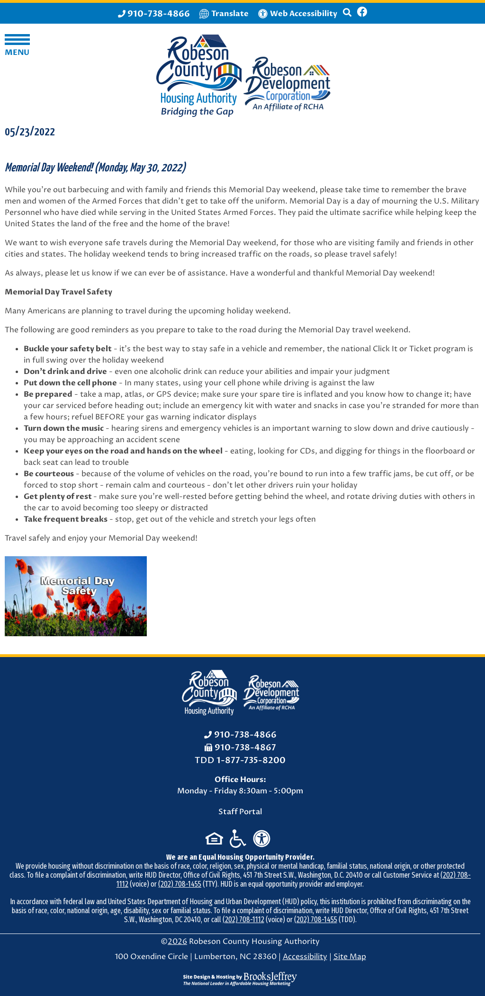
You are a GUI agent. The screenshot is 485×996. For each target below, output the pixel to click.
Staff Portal (240, 812)
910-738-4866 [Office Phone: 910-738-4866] (245, 735)
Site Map (349, 957)
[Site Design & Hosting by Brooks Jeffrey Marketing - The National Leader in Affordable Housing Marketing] (240, 979)
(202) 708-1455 (179, 884)
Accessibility (305, 957)
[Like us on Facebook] (362, 13)
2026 (177, 941)
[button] (347, 16)
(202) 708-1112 (243, 919)
